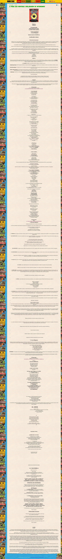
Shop (36, 0)
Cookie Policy (32, 557)
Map (41, 0)
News (17, 0)
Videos (26, 0)
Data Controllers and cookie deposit (39, 557)
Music (22, 0)
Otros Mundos (32, 0)
